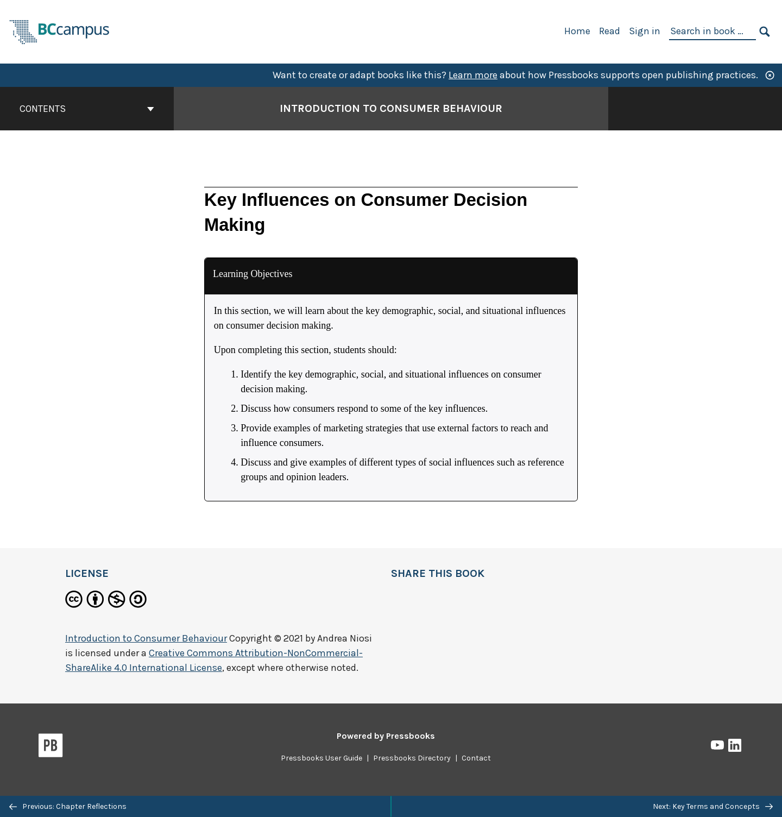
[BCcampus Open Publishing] (60, 31)
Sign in (644, 31)
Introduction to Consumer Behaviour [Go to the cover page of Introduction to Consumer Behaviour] (391, 108)
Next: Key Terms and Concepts (713, 806)
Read (609, 31)
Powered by (386, 736)
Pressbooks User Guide (321, 758)
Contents (87, 109)
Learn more (473, 75)
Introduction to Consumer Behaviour (146, 638)
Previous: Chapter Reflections (68, 806)
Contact (476, 758)
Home (577, 31)
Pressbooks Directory (412, 758)
